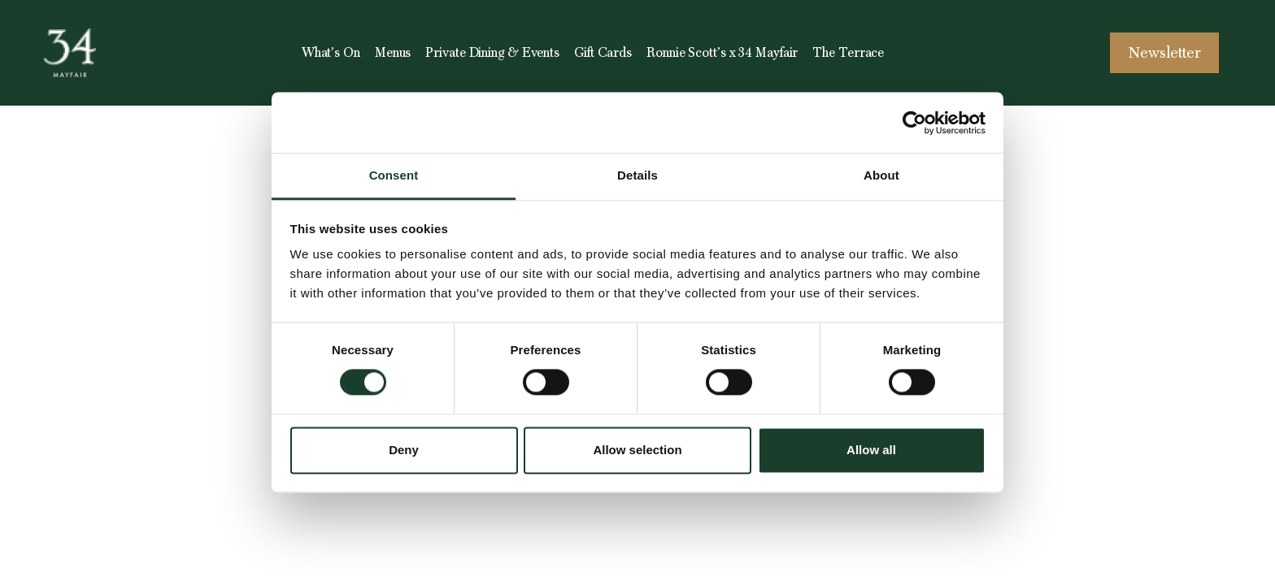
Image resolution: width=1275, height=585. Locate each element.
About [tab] (881, 175)
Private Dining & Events (492, 52)
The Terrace (848, 52)
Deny (404, 450)
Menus (393, 52)
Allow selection (637, 450)
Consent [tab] (394, 175)
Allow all (871, 450)
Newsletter (1165, 52)
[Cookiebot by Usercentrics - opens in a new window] (914, 122)
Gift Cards (603, 52)
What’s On (331, 52)
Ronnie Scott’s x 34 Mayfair (722, 52)
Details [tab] (637, 175)
